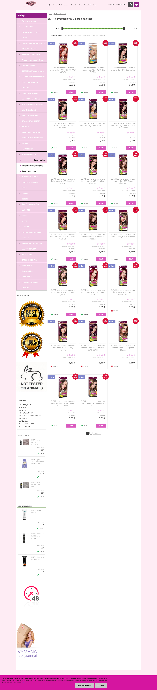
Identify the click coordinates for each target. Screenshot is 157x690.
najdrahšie (77, 35)
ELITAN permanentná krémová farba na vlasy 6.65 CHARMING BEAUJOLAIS (93, 348)
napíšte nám (23, 421)
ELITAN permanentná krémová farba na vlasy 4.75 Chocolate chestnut (93, 181)
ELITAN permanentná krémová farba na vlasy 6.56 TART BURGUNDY (123, 292)
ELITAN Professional (60, 14)
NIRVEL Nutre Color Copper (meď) (37, 558)
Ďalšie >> (97, 433)
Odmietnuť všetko (84, 685)
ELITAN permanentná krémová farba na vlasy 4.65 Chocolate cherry (63, 181)
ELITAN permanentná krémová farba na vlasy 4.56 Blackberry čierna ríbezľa (123, 125)
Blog (94, 5)
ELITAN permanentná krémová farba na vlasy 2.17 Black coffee (123, 69)
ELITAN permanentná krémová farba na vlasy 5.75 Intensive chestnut (93, 236)
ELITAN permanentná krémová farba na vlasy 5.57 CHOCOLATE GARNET (62, 236)
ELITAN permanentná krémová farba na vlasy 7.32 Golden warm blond (93, 403)
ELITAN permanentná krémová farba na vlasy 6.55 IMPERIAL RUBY (93, 292)
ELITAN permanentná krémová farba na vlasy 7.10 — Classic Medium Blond (63, 403)
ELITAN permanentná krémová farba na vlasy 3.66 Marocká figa (92, 124)
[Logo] (31, 4)
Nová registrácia (120, 4)
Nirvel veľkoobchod (85, 5)
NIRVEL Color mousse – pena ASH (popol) (36, 442)
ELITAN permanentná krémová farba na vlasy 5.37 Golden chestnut (123, 181)
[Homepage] (49, 4)
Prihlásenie (111, 4)
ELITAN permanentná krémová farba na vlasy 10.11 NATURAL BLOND (93, 70)
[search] (130, 4)
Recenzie (73, 5)
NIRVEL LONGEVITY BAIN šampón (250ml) (37, 536)
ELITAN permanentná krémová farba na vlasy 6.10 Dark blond (123, 235)
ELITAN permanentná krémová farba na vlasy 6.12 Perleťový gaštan (63, 292)
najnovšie (87, 35)
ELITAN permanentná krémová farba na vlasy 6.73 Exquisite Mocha (123, 348)
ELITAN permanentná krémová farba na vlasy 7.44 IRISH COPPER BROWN (62, 70)
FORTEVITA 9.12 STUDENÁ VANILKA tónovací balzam (37, 461)
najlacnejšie (68, 35)
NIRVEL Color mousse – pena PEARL (36, 484)
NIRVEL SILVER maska (36, 511)
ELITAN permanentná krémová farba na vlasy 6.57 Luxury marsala (63, 348)
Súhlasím (101, 685)
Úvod (50, 14)
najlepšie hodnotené (98, 35)
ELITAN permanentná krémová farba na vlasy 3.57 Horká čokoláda (63, 125)
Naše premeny (63, 5)
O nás (55, 5)
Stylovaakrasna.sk (22, 295)
